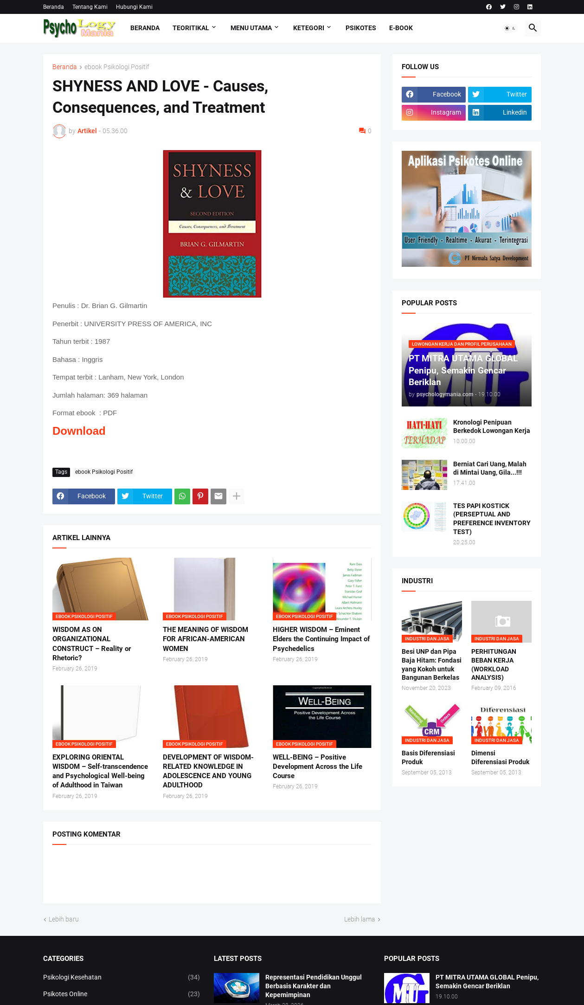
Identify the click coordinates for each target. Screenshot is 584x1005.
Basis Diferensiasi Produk (428, 757)
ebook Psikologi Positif (116, 67)
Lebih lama (359, 919)
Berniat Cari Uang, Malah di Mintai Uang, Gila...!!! (489, 468)
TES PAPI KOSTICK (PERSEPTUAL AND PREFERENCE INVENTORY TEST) (492, 519)
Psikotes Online (121, 994)
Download (79, 431)
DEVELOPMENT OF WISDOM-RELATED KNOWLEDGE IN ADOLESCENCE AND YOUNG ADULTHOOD (208, 771)
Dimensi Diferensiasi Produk (500, 757)
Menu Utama (251, 28)
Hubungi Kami (134, 7)
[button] (510, 28)
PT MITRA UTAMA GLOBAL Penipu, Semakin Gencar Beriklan (487, 981)
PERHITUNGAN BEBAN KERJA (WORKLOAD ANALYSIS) (493, 665)
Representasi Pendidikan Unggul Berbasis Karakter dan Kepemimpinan (313, 986)
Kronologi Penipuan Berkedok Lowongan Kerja (491, 427)
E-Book (401, 28)
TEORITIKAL (191, 28)
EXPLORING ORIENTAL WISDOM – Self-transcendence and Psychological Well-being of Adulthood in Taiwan (100, 771)
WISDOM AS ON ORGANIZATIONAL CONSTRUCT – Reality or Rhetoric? (91, 643)
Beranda (53, 7)
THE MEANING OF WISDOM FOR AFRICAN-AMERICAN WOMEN (205, 639)
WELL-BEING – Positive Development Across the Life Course (317, 766)
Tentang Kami (90, 7)
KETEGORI (308, 28)
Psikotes (361, 28)
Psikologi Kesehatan (121, 977)
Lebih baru (64, 919)
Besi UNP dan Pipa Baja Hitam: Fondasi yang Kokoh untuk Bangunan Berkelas (432, 665)
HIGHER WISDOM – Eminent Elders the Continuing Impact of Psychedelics (321, 639)
